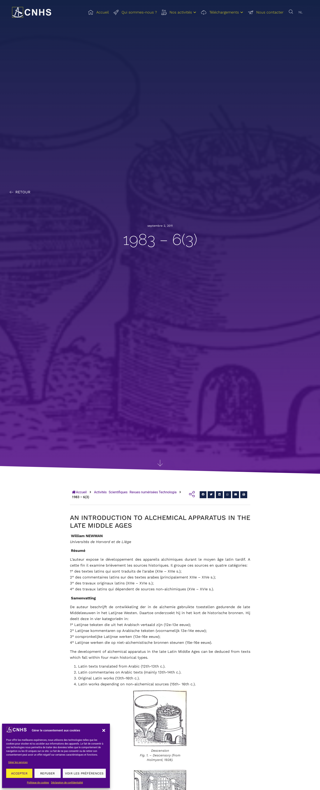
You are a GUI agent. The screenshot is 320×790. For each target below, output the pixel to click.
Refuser (47, 773)
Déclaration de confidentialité (67, 782)
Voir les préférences (84, 773)
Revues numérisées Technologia (153, 492)
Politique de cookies (38, 782)
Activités (100, 492)
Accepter (19, 773)
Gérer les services (18, 762)
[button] (104, 730)
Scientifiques (118, 492)
